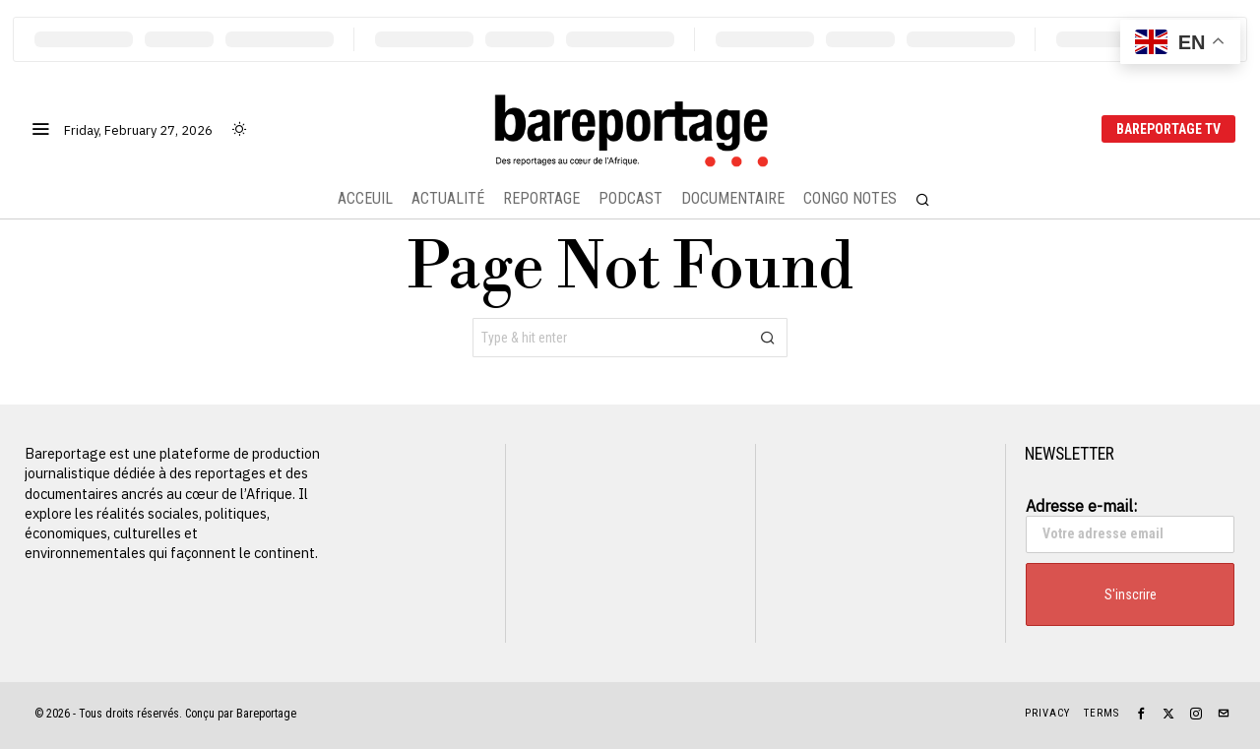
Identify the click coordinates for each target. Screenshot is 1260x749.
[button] (768, 337)
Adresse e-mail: (1130, 524)
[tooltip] (1141, 713)
